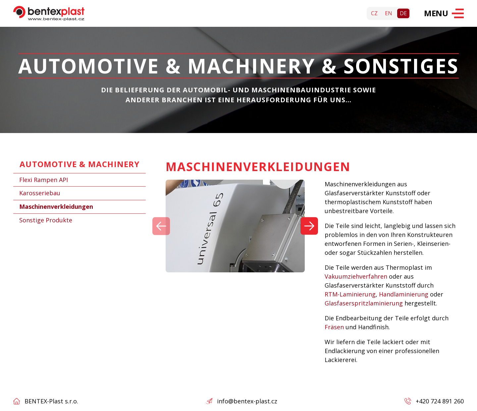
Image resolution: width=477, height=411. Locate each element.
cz (374, 13)
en (388, 13)
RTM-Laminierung (350, 294)
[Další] (309, 226)
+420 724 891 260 (440, 401)
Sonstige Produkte (45, 220)
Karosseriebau (39, 193)
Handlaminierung (403, 294)
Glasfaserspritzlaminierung (364, 303)
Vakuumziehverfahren (356, 276)
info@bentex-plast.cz (247, 401)
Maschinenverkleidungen (56, 206)
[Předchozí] (161, 226)
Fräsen (334, 327)
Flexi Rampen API (43, 180)
